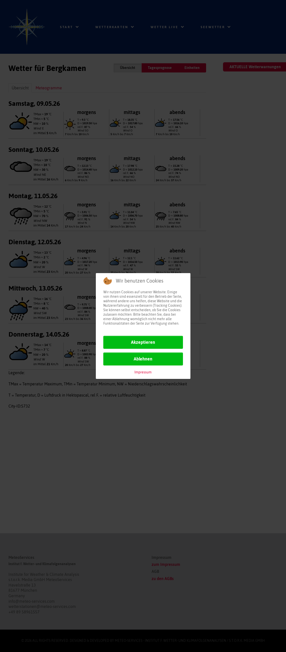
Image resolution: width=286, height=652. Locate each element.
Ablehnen (143, 358)
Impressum (143, 372)
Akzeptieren (143, 342)
